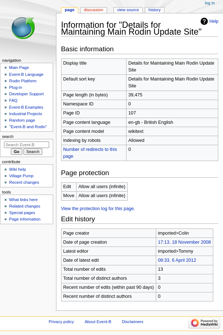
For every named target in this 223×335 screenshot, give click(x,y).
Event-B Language (26, 74)
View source (128, 10)
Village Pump (21, 176)
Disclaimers (132, 321)
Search (8, 136)
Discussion (93, 10)
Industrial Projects (25, 114)
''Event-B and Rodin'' (28, 127)
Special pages (22, 212)
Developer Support (26, 94)
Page (69, 10)
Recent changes (24, 182)
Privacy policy (61, 321)
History (155, 10)
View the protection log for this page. (98, 208)
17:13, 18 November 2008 (184, 242)
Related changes (24, 206)
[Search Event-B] (26, 145)
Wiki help (17, 169)
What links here (23, 199)
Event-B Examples (26, 107)
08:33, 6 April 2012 (177, 260)
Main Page (19, 67)
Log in (210, 3)
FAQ (13, 100)
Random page (22, 120)
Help (214, 21)
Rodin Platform (23, 81)
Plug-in (15, 87)
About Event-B (98, 321)
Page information (24, 219)
